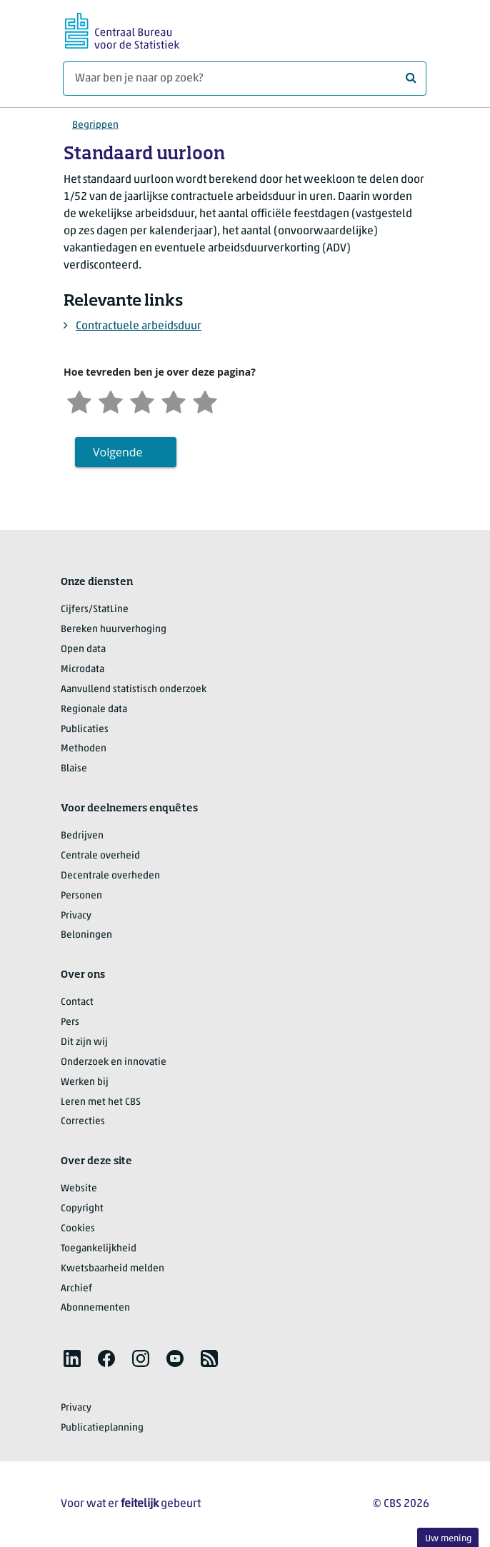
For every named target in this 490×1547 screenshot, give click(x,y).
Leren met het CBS (101, 1102)
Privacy (76, 916)
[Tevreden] (173, 400)
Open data (83, 649)
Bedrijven (82, 836)
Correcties (83, 1121)
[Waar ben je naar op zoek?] (244, 78)
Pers (70, 1022)
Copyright (82, 1208)
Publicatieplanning (102, 1428)
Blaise (74, 769)
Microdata (82, 669)
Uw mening (448, 1538)
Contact (77, 1002)
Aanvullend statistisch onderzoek (133, 689)
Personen (81, 896)
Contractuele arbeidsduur (138, 326)
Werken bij (85, 1082)
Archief (76, 1288)
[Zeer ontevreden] (79, 400)
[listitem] (72, 1358)
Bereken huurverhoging (113, 629)
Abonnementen (95, 1308)
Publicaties (85, 729)
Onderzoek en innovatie (113, 1062)
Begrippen (95, 125)
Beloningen (86, 935)
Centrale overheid (100, 856)
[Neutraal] (142, 400)
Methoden (83, 749)
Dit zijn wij (84, 1042)
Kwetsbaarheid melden (112, 1268)
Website (79, 1188)
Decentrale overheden (110, 876)
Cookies (78, 1228)
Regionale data (94, 709)
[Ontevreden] (110, 400)
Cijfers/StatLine (95, 609)
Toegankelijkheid (98, 1248)
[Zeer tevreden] (205, 400)
